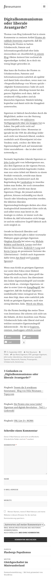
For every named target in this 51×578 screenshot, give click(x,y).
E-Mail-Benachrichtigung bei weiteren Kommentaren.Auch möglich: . (25, 528)
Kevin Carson (10, 251)
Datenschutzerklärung (12, 572)
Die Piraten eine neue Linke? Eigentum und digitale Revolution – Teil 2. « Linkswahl (25, 407)
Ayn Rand (20, 257)
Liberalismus (17, 357)
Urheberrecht (9, 362)
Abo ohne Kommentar (29, 532)
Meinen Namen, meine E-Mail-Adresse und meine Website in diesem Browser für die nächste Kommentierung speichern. (24, 514)
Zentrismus (19, 362)
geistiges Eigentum (39, 354)
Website (8, 500)
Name (6, 479)
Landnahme (26, 182)
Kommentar (10, 445)
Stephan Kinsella (13, 241)
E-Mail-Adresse (11, 489)
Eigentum (24, 354)
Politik (6, 354)
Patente (23, 359)
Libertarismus (28, 357)
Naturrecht (15, 359)
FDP (29, 354)
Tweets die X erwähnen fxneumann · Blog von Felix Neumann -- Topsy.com (23, 390)
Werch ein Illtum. (34, 303)
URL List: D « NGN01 (23, 420)
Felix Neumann (31, 352)
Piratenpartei (32, 359)
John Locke (9, 162)
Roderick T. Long (32, 247)
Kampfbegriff (33, 287)
